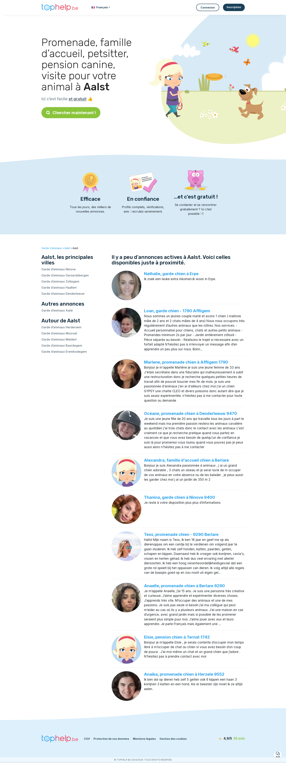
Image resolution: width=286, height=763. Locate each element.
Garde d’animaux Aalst (57, 310)
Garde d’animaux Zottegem (60, 281)
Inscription (234, 7)
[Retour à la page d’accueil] (59, 7)
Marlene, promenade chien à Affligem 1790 (186, 362)
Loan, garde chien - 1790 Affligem (177, 310)
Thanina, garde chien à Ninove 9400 (179, 497)
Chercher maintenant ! (71, 112)
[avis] (223, 738)
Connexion (208, 7)
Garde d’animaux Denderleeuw (62, 293)
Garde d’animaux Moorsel (59, 333)
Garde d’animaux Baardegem (61, 345)
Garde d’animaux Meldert (59, 339)
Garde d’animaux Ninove (58, 269)
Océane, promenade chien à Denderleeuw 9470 (190, 413)
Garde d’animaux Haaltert (59, 287)
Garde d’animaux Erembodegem (64, 351)
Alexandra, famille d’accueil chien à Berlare (186, 460)
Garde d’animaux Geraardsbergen (65, 275)
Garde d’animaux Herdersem (61, 327)
